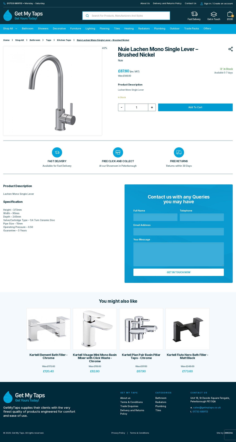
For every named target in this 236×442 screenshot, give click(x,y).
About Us (145, 3)
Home (6, 40)
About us (125, 396)
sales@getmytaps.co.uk (207, 405)
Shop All (8, 28)
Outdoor (175, 28)
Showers (43, 28)
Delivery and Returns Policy (167, 3)
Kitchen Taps (64, 40)
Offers (207, 28)
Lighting (90, 28)
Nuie (120, 60)
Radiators (144, 28)
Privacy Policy (118, 431)
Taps (48, 40)
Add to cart (195, 107)
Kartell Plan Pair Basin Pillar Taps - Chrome (141, 354)
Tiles (117, 28)
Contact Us (190, 3)
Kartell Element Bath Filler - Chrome (49, 354)
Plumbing (159, 28)
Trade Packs (191, 28)
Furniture (75, 28)
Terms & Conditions (131, 400)
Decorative (59, 28)
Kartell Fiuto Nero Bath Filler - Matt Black (187, 354)
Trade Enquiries (129, 404)
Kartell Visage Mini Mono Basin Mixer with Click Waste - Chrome (95, 356)
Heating (129, 28)
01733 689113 (200, 409)
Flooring (104, 28)
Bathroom (27, 28)
